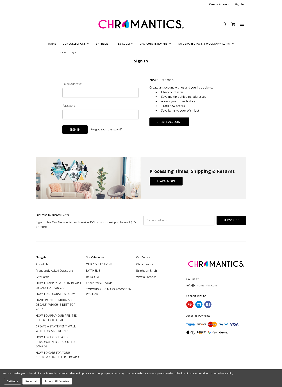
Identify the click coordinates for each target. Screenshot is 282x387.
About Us (42, 264)
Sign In (239, 4)
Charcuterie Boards (155, 43)
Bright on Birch (146, 271)
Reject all (31, 381)
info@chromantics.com (201, 285)
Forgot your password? (106, 129)
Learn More (166, 181)
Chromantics (144, 264)
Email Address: (72, 84)
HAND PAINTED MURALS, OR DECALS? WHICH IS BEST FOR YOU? (55, 304)
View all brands (146, 277)
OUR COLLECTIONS (76, 43)
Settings (12, 381)
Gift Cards (42, 277)
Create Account (219, 4)
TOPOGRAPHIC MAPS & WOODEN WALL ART (206, 43)
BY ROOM (125, 43)
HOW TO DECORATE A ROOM (55, 294)
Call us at (192, 279)
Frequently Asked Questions (55, 271)
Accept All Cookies (57, 381)
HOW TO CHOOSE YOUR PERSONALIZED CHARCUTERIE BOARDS (56, 341)
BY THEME (103, 43)
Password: (69, 106)
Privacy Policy (225, 373)
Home (52, 43)
